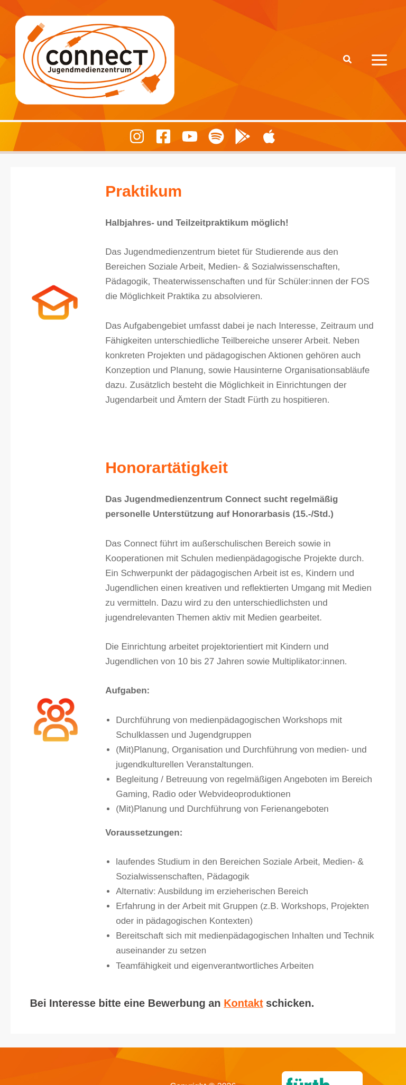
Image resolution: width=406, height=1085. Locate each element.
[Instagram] (137, 136)
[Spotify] (216, 136)
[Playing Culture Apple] (269, 136)
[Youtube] (190, 136)
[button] (348, 60)
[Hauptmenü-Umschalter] (380, 60)
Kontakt (243, 1003)
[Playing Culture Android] (243, 136)
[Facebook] (163, 136)
